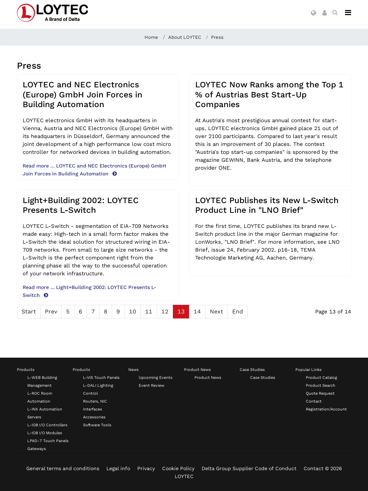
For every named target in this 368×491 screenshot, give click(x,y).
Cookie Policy (178, 468)
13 (181, 311)
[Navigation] (348, 12)
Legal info (118, 468)
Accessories (94, 417)
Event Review (151, 385)
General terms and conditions (62, 468)
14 (197, 311)
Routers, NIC (95, 401)
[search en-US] (334, 12)
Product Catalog (321, 377)
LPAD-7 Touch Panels (48, 441)
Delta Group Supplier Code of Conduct (249, 468)
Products (25, 369)
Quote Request (320, 393)
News (133, 369)
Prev (51, 311)
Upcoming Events (155, 377)
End (237, 311)
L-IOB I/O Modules (44, 433)
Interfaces (92, 409)
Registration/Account (326, 409)
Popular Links (308, 369)
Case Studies (252, 369)
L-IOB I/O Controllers (47, 425)
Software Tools (97, 425)
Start (29, 311)
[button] (313, 13)
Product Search (320, 385)
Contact (314, 401)
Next (216, 311)
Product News (197, 369)
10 (132, 311)
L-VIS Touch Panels (101, 377)
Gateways (36, 448)
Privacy (146, 468)
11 (148, 311)
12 (165, 311)
